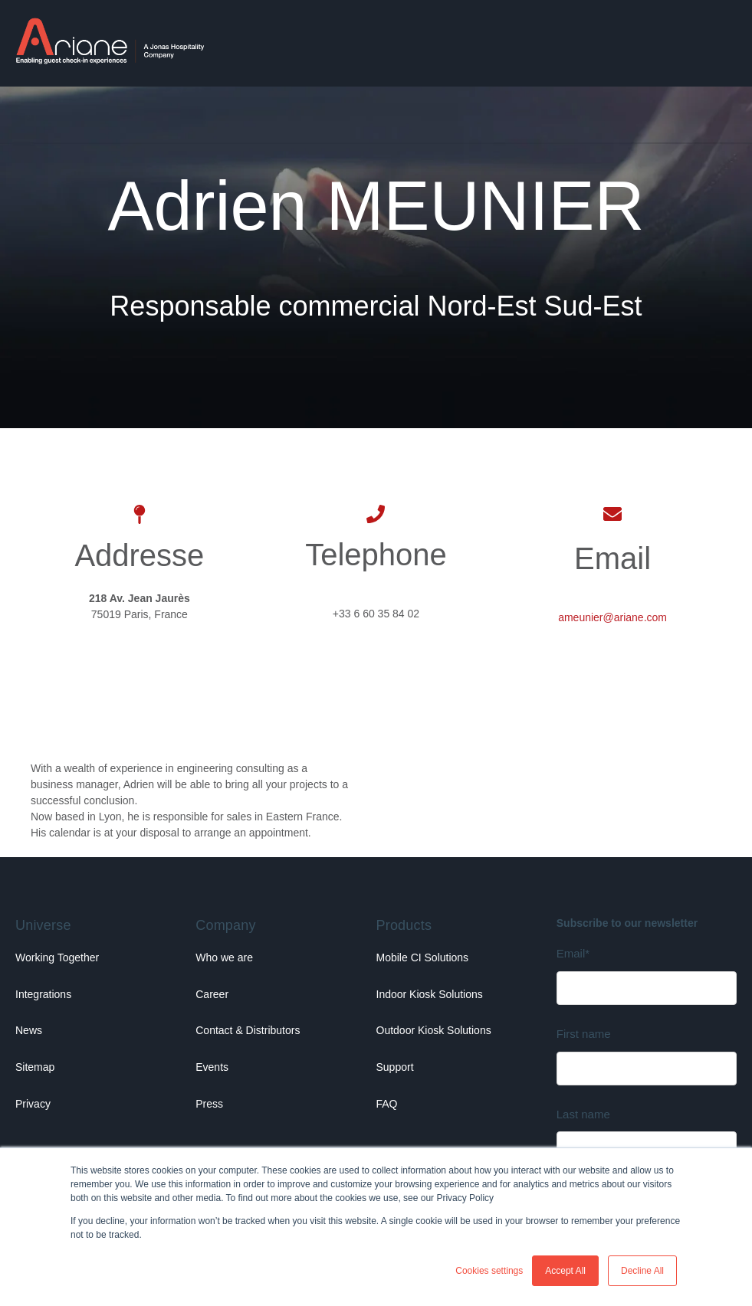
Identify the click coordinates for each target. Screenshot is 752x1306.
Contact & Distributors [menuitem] (247, 1030)
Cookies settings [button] (489, 1270)
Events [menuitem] (211, 1067)
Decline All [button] (642, 1270)
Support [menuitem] (395, 1067)
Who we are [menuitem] (224, 957)
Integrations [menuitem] (43, 994)
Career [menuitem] (211, 994)
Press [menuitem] (209, 1104)
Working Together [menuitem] (57, 957)
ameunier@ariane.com (612, 617)
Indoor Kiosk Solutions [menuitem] (429, 994)
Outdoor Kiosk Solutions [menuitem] (433, 1030)
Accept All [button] (565, 1270)
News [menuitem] (28, 1030)
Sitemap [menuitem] (34, 1067)
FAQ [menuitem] (387, 1104)
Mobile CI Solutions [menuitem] (422, 957)
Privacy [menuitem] (33, 1104)
